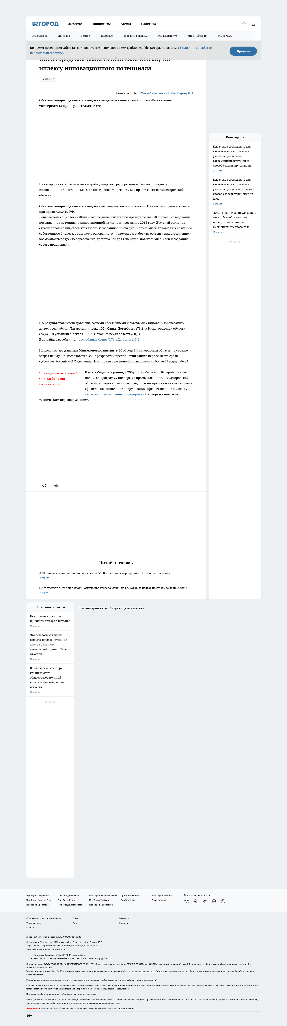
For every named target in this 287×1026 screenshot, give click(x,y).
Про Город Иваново (162, 895)
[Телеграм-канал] (204, 901)
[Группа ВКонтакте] (186, 901)
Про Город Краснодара (101, 904)
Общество (75, 24)
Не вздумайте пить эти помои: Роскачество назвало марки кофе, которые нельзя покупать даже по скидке (116, 590)
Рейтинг (47, 79)
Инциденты (102, 24)
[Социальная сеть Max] (223, 901)
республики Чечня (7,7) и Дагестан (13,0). (109, 339)
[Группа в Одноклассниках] (195, 901)
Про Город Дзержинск (37, 895)
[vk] (45, 485)
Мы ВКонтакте (167, 35)
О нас (75, 918)
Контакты (124, 918)
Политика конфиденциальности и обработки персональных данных (61, 994)
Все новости (40, 35)
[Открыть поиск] (244, 23)
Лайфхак (64, 35)
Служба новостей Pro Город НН (167, 93)
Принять (243, 51)
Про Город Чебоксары (69, 895)
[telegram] (57, 485)
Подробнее (123, 988)
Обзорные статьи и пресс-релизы (43, 918)
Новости (123, 923)
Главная (30, 927)
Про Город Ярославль (37, 904)
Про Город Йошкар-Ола (38, 900)
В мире (85, 35)
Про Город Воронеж (131, 895)
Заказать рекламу (135, 35)
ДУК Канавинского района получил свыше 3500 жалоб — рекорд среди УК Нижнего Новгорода (116, 575)
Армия (126, 24)
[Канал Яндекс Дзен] (214, 901)
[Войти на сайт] (253, 23)
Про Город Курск (66, 900)
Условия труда (33, 923)
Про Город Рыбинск (99, 900)
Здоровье (106, 35)
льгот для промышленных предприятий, (116, 394)
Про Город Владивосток (70, 904)
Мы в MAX (225, 35)
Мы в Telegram (197, 35)
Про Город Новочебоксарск (103, 895)
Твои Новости (159, 900)
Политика (148, 24)
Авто (75, 923)
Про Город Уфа (128, 900)
